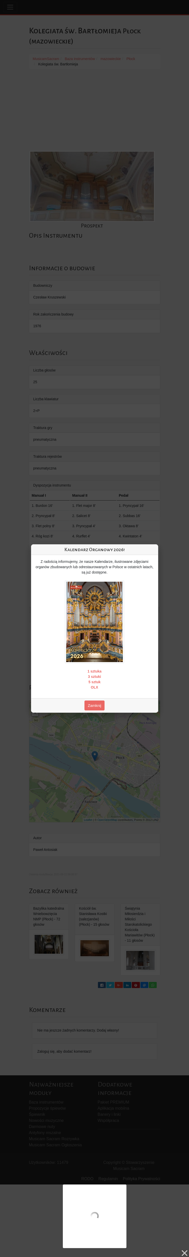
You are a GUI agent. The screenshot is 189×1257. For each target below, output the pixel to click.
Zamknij (94, 705)
